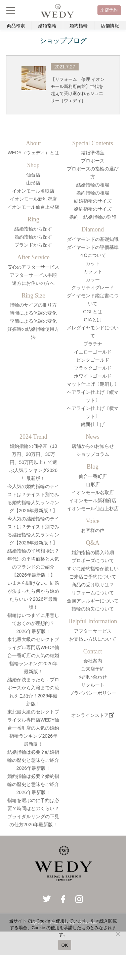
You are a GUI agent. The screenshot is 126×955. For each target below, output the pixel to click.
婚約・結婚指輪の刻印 (92, 217)
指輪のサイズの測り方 (33, 305)
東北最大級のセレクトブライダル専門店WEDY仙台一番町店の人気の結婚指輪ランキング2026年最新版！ (33, 655)
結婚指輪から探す (33, 228)
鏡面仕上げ (92, 424)
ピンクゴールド (92, 360)
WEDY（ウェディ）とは (33, 152)
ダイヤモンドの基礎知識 (93, 239)
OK (64, 945)
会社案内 (92, 661)
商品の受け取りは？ (93, 584)
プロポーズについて (93, 560)
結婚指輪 (47, 25)
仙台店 (33, 174)
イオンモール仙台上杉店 (33, 207)
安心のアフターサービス (33, 267)
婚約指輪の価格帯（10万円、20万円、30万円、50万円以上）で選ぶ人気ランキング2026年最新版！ (33, 462)
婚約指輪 (79, 25)
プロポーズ (92, 160)
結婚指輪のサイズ (93, 201)
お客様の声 (92, 530)
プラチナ (92, 344)
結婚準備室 (92, 152)
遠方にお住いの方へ (33, 283)
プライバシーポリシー (92, 693)
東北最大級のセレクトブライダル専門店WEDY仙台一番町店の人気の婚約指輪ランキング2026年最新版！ (33, 728)
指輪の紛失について (93, 609)
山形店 (33, 182)
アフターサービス (93, 631)
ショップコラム (92, 454)
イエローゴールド (93, 352)
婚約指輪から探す (33, 237)
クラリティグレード (93, 287)
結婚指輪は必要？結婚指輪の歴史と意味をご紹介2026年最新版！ (33, 760)
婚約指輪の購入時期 (93, 552)
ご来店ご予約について (92, 576)
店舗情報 (110, 25)
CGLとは (92, 311)
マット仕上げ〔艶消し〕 (93, 384)
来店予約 (109, 10)
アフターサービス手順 (33, 275)
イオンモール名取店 (33, 191)
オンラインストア (92, 715)
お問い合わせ (93, 677)
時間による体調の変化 (33, 313)
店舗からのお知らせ (93, 446)
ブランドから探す (33, 245)
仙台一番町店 (93, 476)
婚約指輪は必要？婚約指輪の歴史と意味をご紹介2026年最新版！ (33, 784)
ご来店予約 (92, 669)
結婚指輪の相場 (92, 185)
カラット (92, 271)
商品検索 (16, 25)
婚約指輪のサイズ (93, 209)
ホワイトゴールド (93, 376)
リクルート (92, 685)
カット (93, 263)
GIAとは (92, 319)
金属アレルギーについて (93, 600)
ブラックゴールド (93, 368)
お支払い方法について (92, 639)
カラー (93, 279)
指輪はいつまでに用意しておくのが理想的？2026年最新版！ (33, 623)
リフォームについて (93, 592)
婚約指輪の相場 (92, 193)
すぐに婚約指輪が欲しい (93, 568)
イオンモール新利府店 (33, 199)
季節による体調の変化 (33, 321)
